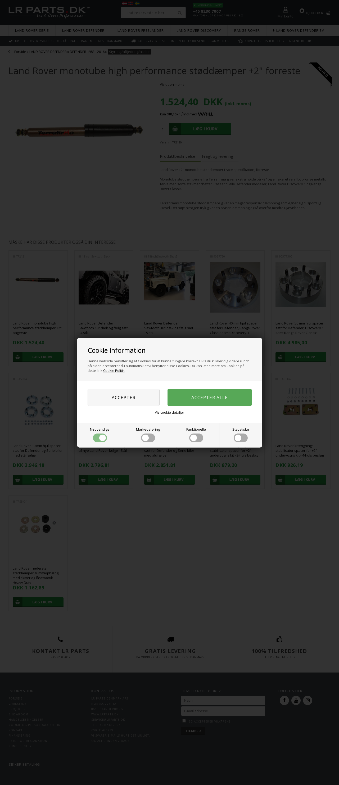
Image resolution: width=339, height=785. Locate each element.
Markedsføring (148, 434)
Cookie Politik (114, 370)
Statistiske (240, 434)
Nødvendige (100, 434)
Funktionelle (196, 434)
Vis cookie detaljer (169, 412)
